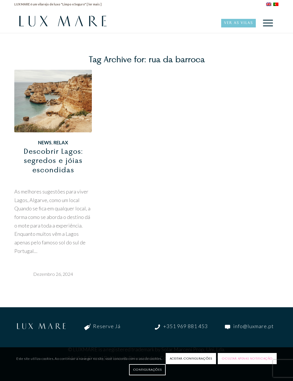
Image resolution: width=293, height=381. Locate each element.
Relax (61, 142)
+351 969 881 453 (185, 326)
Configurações (147, 370)
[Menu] (266, 23)
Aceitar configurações (191, 358)
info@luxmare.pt (253, 326)
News (45, 142)
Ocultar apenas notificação (247, 358)
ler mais (94, 4)
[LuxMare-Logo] (63, 23)
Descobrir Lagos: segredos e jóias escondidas (53, 161)
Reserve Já (106, 326)
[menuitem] (266, 23)
